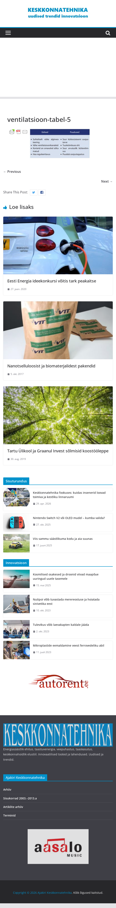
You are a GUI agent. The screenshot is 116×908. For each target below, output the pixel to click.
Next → (107, 181)
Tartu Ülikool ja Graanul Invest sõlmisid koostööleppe (57, 451)
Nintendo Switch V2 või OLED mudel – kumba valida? (69, 518)
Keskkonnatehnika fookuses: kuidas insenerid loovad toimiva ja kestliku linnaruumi (69, 495)
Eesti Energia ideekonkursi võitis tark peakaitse (51, 281)
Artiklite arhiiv (13, 807)
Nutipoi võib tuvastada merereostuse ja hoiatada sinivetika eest (66, 601)
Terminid (9, 815)
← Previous (12, 171)
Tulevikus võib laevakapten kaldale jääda (61, 625)
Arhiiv (7, 789)
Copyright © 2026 (25, 893)
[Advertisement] (58, 68)
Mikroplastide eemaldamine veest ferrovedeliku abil (68, 645)
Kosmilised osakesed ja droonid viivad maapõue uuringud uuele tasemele (66, 576)
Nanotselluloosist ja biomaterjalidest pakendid (51, 366)
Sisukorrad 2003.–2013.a (20, 798)
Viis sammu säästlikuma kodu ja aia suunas (63, 539)
